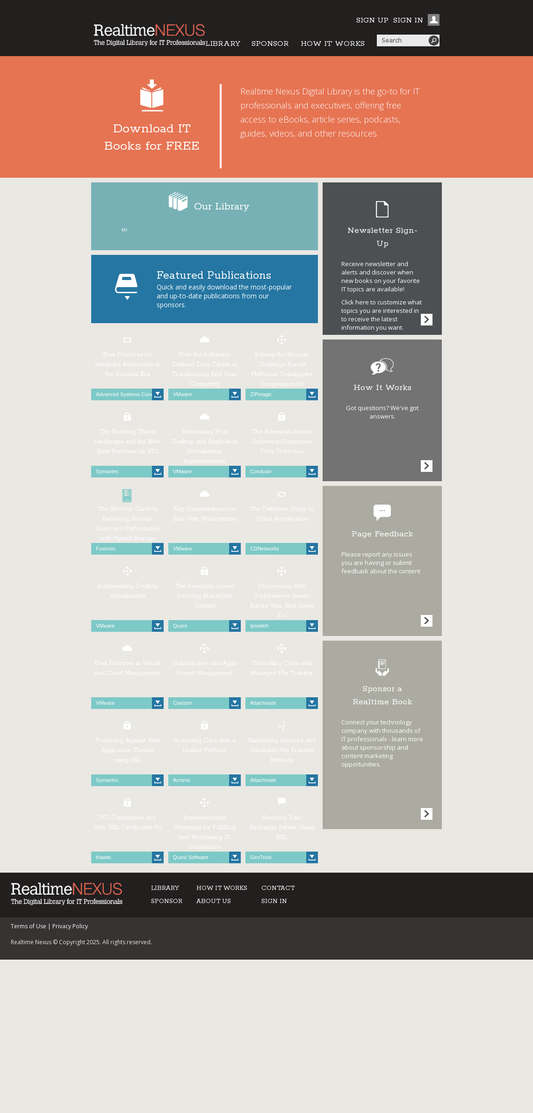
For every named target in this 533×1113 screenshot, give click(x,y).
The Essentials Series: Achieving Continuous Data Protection (281, 441)
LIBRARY (222, 44)
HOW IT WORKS (333, 44)
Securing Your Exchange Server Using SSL (282, 827)
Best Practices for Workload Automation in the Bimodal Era (127, 364)
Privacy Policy (70, 926)
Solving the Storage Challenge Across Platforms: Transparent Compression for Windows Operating (282, 374)
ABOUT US (213, 901)
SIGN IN (408, 20)
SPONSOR (270, 44)
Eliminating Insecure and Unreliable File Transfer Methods (282, 750)
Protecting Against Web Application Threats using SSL (127, 750)
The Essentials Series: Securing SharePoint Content (204, 596)
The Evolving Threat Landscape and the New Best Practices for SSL (127, 441)
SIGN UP (372, 20)
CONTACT (278, 888)
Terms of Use (28, 926)
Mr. (125, 230)
